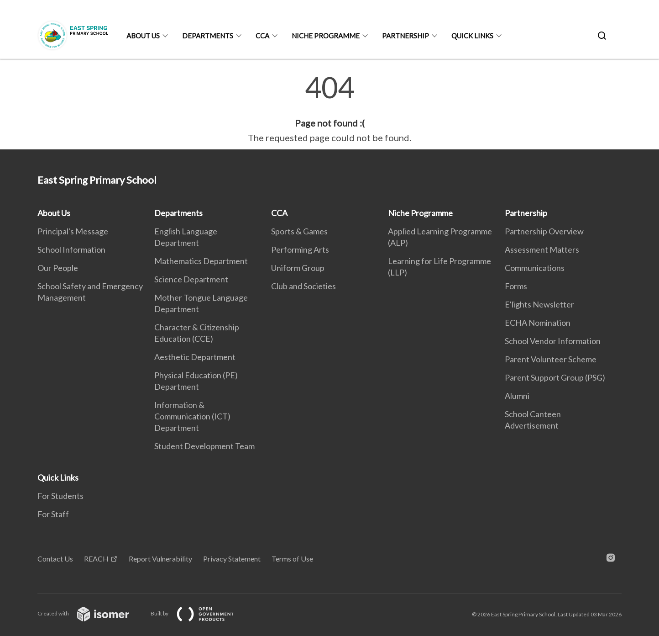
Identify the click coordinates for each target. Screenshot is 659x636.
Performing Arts (300, 249)
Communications (535, 268)
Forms (516, 286)
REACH (96, 558)
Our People (57, 268)
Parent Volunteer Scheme (550, 359)
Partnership (405, 36)
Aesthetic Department (194, 357)
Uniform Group (297, 268)
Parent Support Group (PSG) (555, 377)
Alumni (517, 396)
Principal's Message (72, 231)
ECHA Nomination (537, 323)
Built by (199, 613)
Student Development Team (204, 446)
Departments (207, 36)
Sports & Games (299, 231)
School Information (71, 249)
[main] (329, 109)
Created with (90, 613)
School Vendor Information (553, 341)
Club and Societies (303, 286)
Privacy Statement (232, 558)
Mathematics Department (201, 261)
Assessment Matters (542, 249)
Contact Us (55, 558)
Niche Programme (326, 36)
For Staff (53, 514)
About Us (143, 36)
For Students (60, 496)
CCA (262, 36)
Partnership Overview (544, 231)
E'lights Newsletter (539, 304)
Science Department (191, 279)
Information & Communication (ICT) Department (192, 416)
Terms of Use (292, 558)
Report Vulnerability (160, 558)
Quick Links (472, 36)
